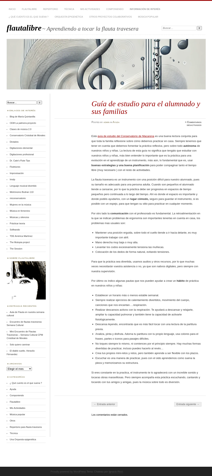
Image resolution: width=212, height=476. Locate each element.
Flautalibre (29, 9)
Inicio (12, 9)
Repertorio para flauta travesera (26, 427)
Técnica (69, 9)
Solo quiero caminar (20, 344)
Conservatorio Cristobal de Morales (27, 135)
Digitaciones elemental (21, 148)
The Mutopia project (20, 242)
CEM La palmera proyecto (23, 123)
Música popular (148, 17)
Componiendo (115, 9)
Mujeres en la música (20, 204)
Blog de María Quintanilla (22, 116)
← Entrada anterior (104, 404)
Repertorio (50, 9)
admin (107, 122)
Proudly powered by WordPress (68, 471)
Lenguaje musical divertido (23, 186)
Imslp (12, 179)
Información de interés (145, 9)
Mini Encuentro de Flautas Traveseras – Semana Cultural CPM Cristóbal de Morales (25, 335)
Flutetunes (15, 167)
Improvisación (17, 173)
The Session (16, 248)
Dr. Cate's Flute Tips (20, 160)
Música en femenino (20, 211)
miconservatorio (18, 198)
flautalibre (24, 27)
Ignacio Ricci (116, 471)
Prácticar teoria (17, 223)
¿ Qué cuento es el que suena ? (28, 17)
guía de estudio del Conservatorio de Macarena (126, 136)
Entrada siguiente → (187, 404)
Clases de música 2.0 (20, 129)
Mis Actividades (90, 9)
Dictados (14, 142)
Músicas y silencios (19, 217)
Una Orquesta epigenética (23, 439)
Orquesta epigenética (69, 17)
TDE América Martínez (21, 236)
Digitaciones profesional (22, 154)
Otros (12, 420)
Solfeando (15, 229)
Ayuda (116, 122)
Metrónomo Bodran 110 (22, 192)
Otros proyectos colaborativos (110, 17)
